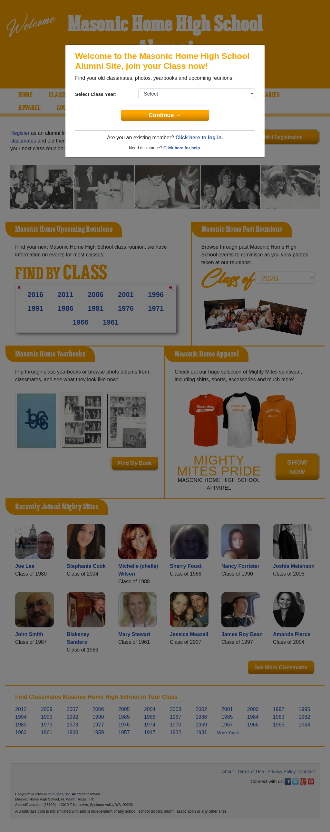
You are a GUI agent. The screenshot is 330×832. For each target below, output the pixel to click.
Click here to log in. (199, 137)
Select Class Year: (96, 94)
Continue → (165, 115)
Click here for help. (182, 147)
